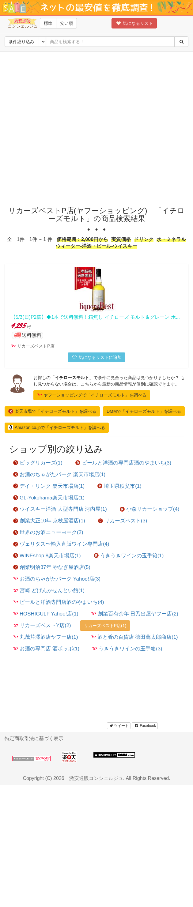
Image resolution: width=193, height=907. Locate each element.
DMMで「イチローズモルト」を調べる (144, 411)
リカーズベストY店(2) (42, 625)
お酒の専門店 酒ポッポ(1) (46, 649)
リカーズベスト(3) (122, 521)
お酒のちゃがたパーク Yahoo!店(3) (56, 579)
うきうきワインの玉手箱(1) (129, 556)
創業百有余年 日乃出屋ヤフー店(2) (134, 614)
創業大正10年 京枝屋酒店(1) (49, 521)
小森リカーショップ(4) (150, 509)
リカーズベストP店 (36, 346)
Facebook (145, 726)
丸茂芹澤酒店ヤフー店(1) (45, 637)
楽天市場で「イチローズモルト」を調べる (52, 411)
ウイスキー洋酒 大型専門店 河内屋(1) (60, 509)
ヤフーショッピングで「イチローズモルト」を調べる (91, 395)
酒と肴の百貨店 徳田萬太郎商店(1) (134, 637)
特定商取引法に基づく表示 (34, 738)
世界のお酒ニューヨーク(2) (48, 532)
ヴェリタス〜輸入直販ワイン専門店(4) (61, 544)
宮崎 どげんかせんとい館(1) (49, 590)
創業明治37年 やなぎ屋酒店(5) (51, 567)
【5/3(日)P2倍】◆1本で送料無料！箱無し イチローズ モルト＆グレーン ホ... (95, 317)
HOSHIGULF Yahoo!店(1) (45, 614)
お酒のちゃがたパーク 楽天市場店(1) (59, 474)
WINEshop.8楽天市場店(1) (47, 556)
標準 (48, 23)
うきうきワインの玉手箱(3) (127, 649)
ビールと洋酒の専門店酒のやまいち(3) (123, 463)
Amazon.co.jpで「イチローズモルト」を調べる (56, 427)
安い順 (66, 23)
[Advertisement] (70, 128)
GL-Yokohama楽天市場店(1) (49, 498)
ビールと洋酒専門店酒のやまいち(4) (58, 602)
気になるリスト (134, 23)
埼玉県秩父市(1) (119, 486)
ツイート (119, 726)
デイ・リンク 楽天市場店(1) (49, 486)
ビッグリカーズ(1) (37, 463)
